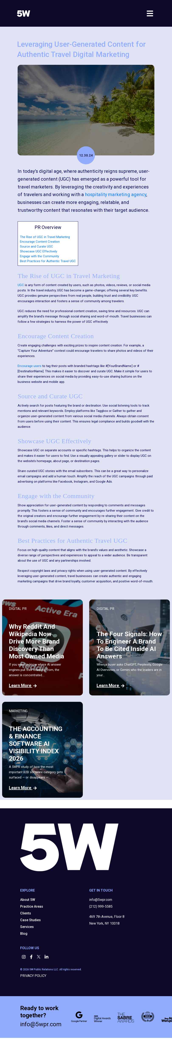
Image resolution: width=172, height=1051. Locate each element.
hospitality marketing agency (115, 194)
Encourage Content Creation (40, 242)
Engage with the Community (39, 256)
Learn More (23, 685)
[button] (24, 957)
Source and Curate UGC (36, 246)
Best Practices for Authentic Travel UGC (48, 261)
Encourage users (29, 366)
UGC (21, 285)
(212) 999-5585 (101, 906)
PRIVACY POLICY (33, 976)
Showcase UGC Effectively (38, 251)
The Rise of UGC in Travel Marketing (45, 237)
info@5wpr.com (100, 900)
